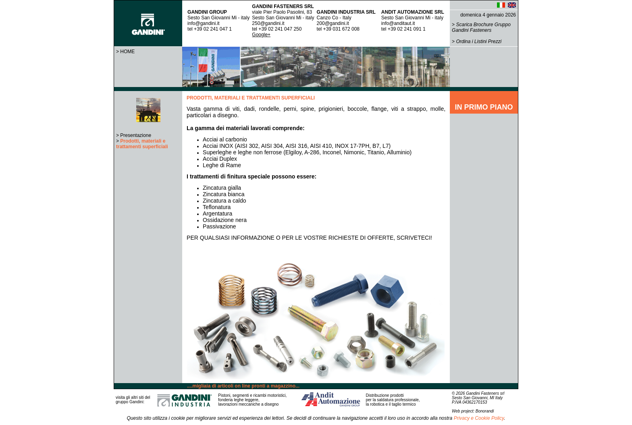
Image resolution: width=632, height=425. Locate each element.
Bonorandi (485, 411)
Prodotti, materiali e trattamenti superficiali (142, 143)
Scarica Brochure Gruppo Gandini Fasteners (481, 27)
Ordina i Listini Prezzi (478, 41)
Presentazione (135, 135)
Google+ (261, 34)
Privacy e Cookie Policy (479, 418)
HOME (127, 51)
